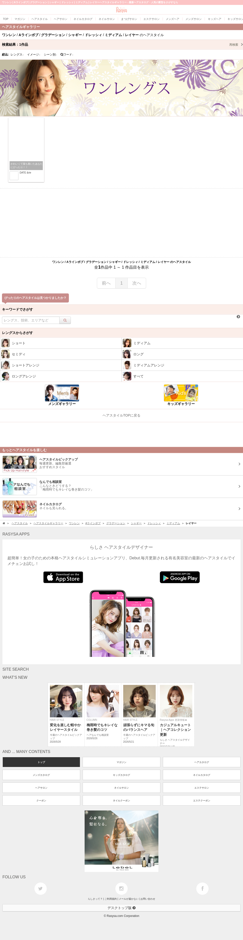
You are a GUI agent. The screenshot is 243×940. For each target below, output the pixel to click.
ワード (67, 54)
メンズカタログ (41, 775)
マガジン (121, 762)
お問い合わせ (147, 898)
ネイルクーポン (121, 800)
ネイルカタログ (201, 775)
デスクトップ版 (121, 908)
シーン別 (50, 54)
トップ (41, 762)
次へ (136, 283)
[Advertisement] (121, 222)
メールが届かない (128, 898)
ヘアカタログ (201, 762)
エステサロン (201, 787)
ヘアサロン (41, 787)
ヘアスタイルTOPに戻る (122, 415)
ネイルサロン (121, 787)
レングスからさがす (17, 333)
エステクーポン (201, 800)
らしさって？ (95, 898)
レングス (17, 54)
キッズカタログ (121, 775)
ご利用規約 (111, 898)
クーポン (41, 800)
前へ (106, 283)
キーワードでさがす (17, 309)
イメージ (33, 54)
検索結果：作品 (122, 44)
